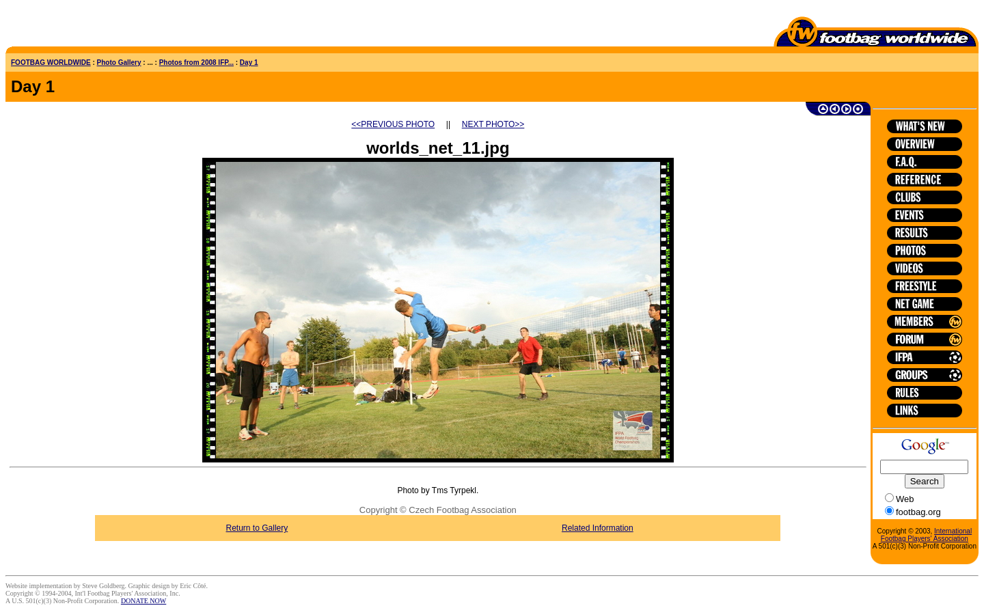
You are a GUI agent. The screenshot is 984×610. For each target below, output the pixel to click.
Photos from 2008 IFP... (196, 62)
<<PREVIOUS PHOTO (393, 124)
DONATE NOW (143, 601)
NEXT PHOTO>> (493, 124)
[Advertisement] (85, 25)
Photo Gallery (119, 62)
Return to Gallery (257, 528)
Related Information (597, 528)
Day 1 (249, 62)
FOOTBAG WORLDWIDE (51, 62)
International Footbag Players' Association (926, 534)
